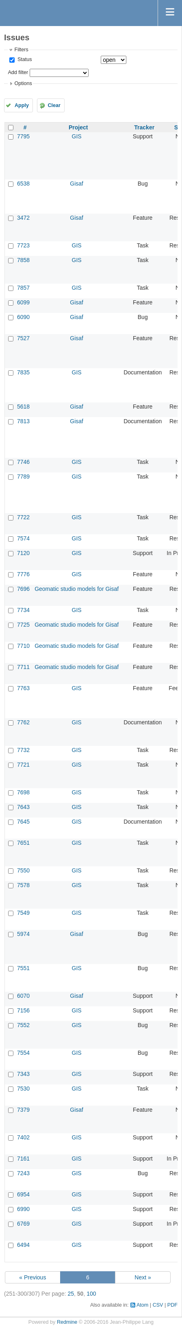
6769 (23, 1223)
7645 (23, 821)
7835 (23, 372)
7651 (23, 842)
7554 (23, 1052)
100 (91, 1293)
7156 (23, 1010)
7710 (23, 646)
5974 (23, 934)
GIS (77, 136)
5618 (23, 406)
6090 (23, 317)
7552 (23, 1025)
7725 (23, 624)
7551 (23, 968)
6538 (23, 183)
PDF (172, 1305)
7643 (23, 807)
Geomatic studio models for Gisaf (77, 589)
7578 (23, 885)
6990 (23, 1209)
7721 (23, 764)
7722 (23, 517)
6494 (23, 1245)
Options (23, 83)
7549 (23, 912)
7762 (23, 722)
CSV (158, 1305)
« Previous (32, 1277)
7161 (23, 1158)
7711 (23, 667)
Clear (54, 105)
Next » (142, 1277)
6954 (23, 1194)
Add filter (18, 72)
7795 (23, 136)
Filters (21, 49)
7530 (23, 1088)
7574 (23, 538)
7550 (23, 870)
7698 (23, 792)
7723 (23, 245)
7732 (23, 750)
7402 (23, 1137)
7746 (23, 462)
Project (78, 127)
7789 (23, 476)
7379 (23, 1109)
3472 (23, 217)
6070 (23, 996)
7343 (23, 1074)
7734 (23, 610)
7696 (23, 589)
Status (24, 59)
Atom (142, 1305)
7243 (23, 1173)
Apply (22, 105)
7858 (23, 260)
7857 (23, 287)
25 (70, 1293)
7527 (23, 338)
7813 (23, 421)
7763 (23, 688)
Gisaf (76, 183)
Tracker (144, 127)
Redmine (67, 1322)
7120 (23, 553)
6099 (23, 302)
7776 (23, 574)
